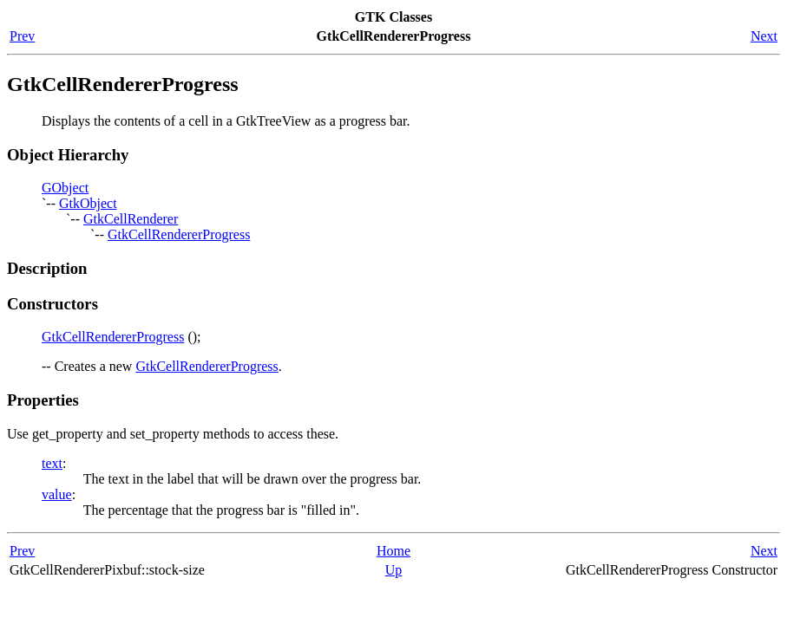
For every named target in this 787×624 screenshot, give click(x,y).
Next (764, 36)
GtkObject (88, 203)
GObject (65, 187)
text (52, 463)
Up (394, 569)
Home (393, 550)
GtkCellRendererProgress (179, 234)
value (57, 494)
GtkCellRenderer (130, 218)
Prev (22, 36)
